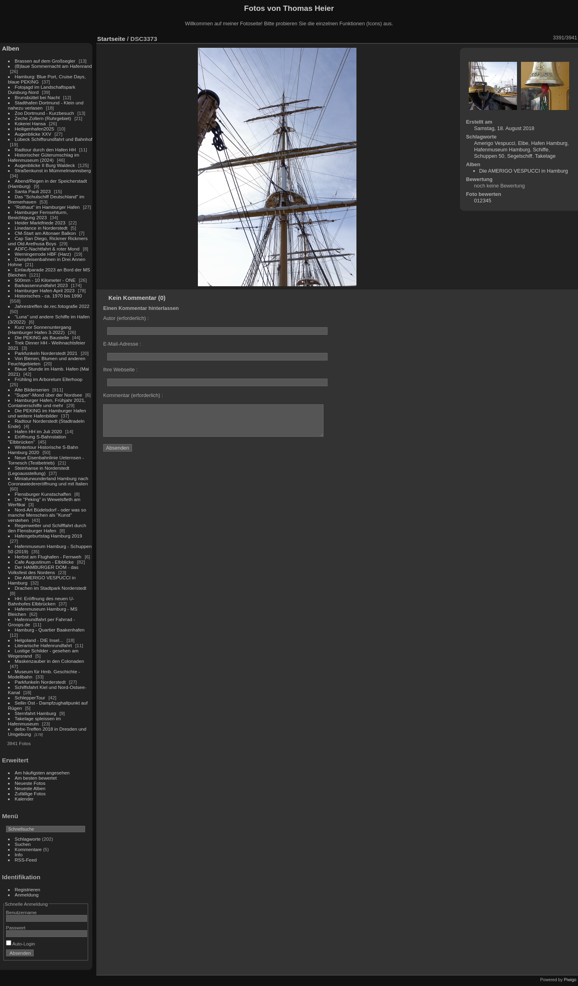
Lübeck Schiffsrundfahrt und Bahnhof (53, 139)
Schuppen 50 (489, 156)
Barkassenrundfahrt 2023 (41, 285)
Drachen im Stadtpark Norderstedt (51, 588)
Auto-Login (20, 943)
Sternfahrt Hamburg (35, 713)
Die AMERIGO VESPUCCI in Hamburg (523, 171)
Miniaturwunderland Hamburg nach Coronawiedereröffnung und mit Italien (48, 481)
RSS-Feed (26, 859)
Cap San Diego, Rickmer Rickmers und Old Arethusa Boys (48, 241)
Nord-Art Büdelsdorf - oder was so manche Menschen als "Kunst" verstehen (47, 515)
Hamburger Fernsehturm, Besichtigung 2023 (38, 215)
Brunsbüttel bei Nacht (37, 97)
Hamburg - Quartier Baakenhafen (50, 629)
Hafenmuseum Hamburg (502, 150)
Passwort (15, 927)
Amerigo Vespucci (494, 143)
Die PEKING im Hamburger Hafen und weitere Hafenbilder (47, 413)
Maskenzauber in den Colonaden (49, 661)
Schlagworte (28, 838)
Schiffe (541, 150)
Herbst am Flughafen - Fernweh (49, 556)
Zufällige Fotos (30, 793)
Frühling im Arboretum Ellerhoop (49, 379)
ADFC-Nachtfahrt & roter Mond (47, 248)
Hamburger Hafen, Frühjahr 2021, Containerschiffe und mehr (46, 402)
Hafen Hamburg (549, 143)
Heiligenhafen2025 (34, 128)
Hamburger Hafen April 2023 (45, 290)
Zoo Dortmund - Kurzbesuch (44, 113)
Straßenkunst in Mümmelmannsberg (53, 170)
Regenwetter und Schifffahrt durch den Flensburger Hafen (47, 528)
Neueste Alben (30, 788)
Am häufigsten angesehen (42, 772)
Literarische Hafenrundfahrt (43, 645)
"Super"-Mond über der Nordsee (48, 394)
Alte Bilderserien (32, 389)
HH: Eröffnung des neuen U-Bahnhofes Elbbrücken (41, 601)
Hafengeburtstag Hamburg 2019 (48, 535)
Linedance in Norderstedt (41, 227)
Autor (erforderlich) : (126, 318)
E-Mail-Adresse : (122, 344)
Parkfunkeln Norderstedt (40, 681)
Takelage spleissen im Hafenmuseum (34, 721)
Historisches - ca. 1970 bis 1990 (48, 295)
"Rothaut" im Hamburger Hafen (47, 207)
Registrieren (27, 889)
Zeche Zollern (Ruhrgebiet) (43, 118)
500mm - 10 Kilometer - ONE (45, 280)
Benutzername (21, 912)
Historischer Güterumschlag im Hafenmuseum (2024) (43, 157)
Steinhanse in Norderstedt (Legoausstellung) (38, 470)
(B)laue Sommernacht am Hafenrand (53, 66)
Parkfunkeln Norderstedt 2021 (46, 353)
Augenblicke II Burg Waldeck (45, 165)
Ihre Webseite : (120, 370)
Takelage (545, 156)
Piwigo (570, 979)
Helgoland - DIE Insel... (39, 640)
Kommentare (28, 849)
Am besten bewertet (36, 777)
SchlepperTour (30, 697)
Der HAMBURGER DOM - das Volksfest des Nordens (43, 569)
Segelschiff (519, 156)
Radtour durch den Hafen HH (45, 149)
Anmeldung (27, 894)
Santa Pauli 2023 (33, 191)
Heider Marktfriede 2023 (40, 222)
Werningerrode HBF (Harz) (43, 254)
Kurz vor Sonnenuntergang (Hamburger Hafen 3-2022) (39, 329)
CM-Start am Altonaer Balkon (45, 233)
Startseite (111, 38)
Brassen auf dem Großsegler (45, 60)
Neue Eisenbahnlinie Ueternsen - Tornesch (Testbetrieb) (46, 460)
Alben (10, 48)
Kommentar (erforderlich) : (133, 395)
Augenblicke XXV (33, 133)
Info (19, 854)
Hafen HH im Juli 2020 (38, 431)
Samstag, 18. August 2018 (504, 128)
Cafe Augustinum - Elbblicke (44, 561)
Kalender (24, 798)
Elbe (523, 143)
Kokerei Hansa (30, 123)
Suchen (23, 844)
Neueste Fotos (30, 783)
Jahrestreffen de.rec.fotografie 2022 (52, 306)
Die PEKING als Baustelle (42, 337)
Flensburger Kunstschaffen (43, 494)
